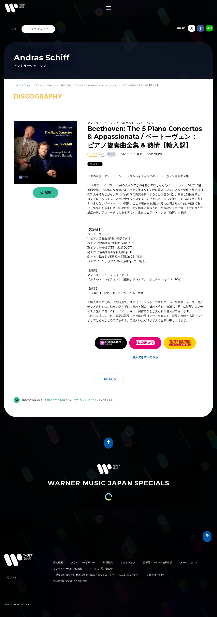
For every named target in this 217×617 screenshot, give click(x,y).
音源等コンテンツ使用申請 (157, 562)
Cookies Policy (155, 574)
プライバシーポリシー (83, 562)
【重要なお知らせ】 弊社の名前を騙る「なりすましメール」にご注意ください (96, 574)
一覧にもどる (108, 379)
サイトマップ (128, 562)
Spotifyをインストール (85, 399)
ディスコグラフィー (38, 29)
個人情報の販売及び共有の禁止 (70, 580)
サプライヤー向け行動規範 (67, 568)
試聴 (45, 193)
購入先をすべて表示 (145, 357)
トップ (12, 29)
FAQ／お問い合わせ (101, 568)
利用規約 (108, 562)
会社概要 (58, 562)
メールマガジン (188, 562)
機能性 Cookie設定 (54, 399)
